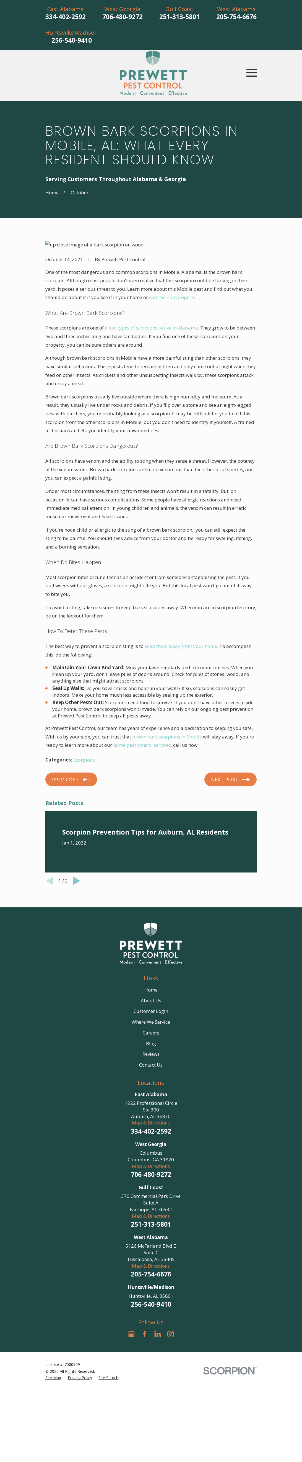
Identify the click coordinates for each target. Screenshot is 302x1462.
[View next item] (76, 881)
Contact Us (151, 1065)
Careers (151, 1032)
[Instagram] (170, 1334)
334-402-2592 (65, 16)
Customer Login (151, 1011)
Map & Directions (151, 1122)
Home (151, 990)
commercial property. (173, 297)
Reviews (151, 1054)
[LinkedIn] (157, 1334)
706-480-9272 (122, 16)
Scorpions (84, 760)
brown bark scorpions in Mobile (167, 736)
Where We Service (151, 1022)
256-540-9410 (71, 40)
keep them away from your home (181, 646)
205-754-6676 (236, 16)
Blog (151, 1043)
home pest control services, (142, 745)
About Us (151, 1000)
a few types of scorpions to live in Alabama (151, 328)
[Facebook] (144, 1334)
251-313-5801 (179, 16)
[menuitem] (53, 1378)
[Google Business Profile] (131, 1334)
